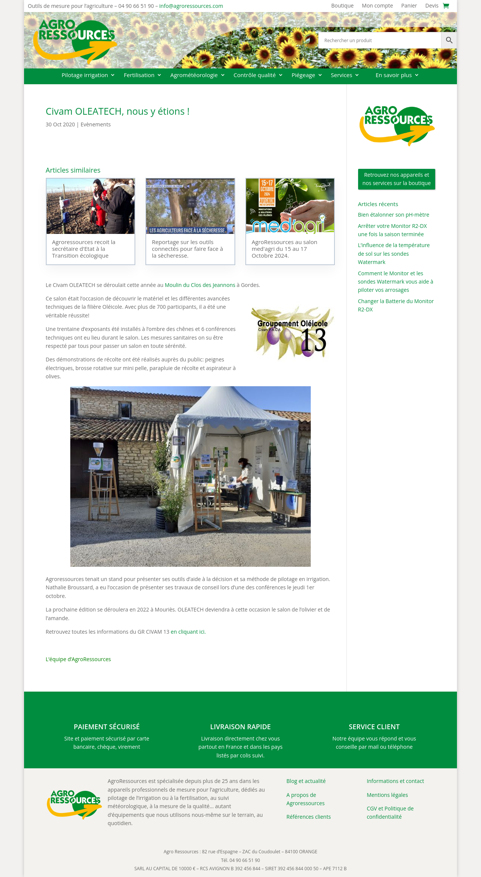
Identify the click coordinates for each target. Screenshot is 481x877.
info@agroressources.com (191, 5)
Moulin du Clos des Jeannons (200, 284)
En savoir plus (393, 75)
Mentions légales (387, 794)
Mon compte (377, 6)
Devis (432, 6)
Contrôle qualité (255, 75)
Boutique (342, 6)
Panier (409, 6)
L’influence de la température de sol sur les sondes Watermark (394, 253)
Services (341, 75)
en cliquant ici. (188, 631)
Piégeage (303, 75)
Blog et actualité (306, 780)
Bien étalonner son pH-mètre (394, 214)
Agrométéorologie (194, 75)
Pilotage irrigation (85, 75)
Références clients (308, 816)
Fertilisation (139, 75)
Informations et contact (395, 780)
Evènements (95, 124)
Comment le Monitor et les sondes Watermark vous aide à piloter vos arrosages (396, 282)
